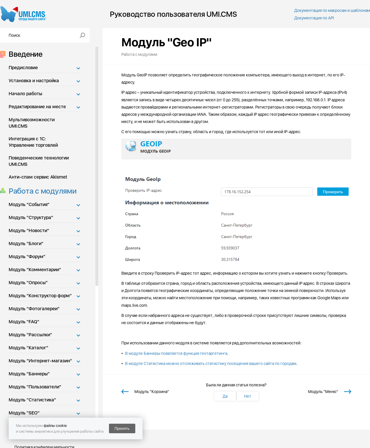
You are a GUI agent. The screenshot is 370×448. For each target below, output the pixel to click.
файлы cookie (55, 425)
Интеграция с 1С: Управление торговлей (33, 142)
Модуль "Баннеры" (29, 374)
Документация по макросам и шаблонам (332, 10)
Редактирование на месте (37, 106)
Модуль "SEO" (24, 413)
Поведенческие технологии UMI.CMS (39, 161)
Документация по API (314, 18)
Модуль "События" (29, 204)
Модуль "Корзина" (151, 391)
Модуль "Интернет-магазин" (40, 360)
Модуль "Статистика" (32, 400)
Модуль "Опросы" (28, 282)
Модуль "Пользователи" (35, 387)
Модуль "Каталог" (28, 347)
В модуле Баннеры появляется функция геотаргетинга (176, 353)
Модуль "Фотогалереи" (34, 308)
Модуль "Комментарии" (35, 269)
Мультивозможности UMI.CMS (32, 123)
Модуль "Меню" (323, 391)
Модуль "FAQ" (24, 321)
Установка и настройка (34, 80)
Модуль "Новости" (29, 230)
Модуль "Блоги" (26, 243)
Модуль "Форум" (27, 256)
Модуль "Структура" (31, 217)
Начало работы (25, 93)
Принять (122, 428)
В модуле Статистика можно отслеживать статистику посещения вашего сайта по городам (210, 363)
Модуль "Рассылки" (30, 334)
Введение (23, 53)
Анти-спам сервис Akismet (38, 177)
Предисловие (23, 67)
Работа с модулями (41, 190)
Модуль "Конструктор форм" (40, 295)
